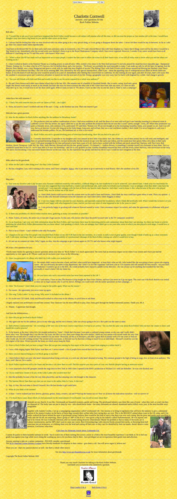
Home (88, 495)
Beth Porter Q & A (99, 487)
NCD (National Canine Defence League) (25, 443)
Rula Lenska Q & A (78, 487)
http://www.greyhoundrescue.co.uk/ (76, 452)
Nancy (71, 169)
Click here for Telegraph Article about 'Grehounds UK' (77, 431)
